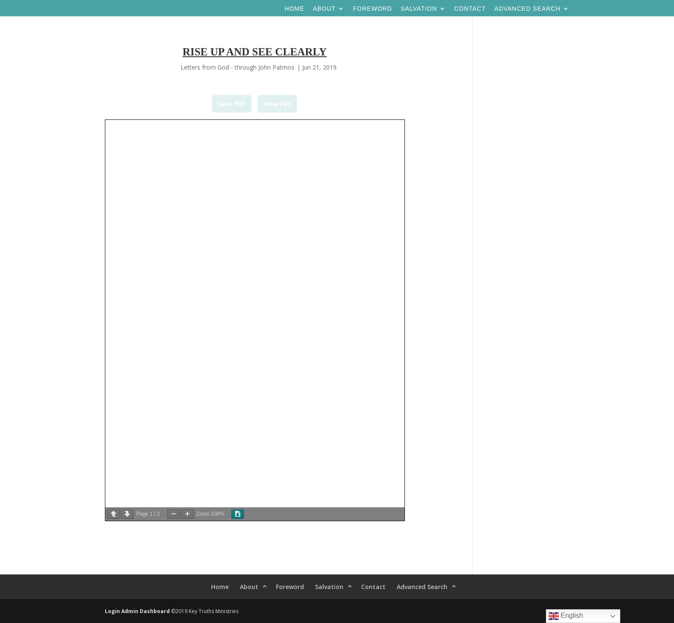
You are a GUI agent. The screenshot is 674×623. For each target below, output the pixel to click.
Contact (470, 9)
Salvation (419, 9)
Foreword (372, 9)
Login (112, 611)
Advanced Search (527, 9)
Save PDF (231, 104)
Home (294, 9)
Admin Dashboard (145, 611)
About (324, 9)
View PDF (277, 104)
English (565, 616)
